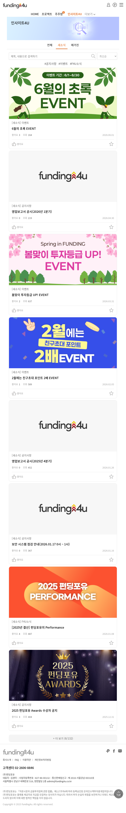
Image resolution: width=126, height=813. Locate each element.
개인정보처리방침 (43, 759)
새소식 (62, 45)
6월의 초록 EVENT (24, 128)
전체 (49, 45)
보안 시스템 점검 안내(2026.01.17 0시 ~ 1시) (41, 544)
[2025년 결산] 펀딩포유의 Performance (38, 627)
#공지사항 (50, 64)
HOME (35, 14)
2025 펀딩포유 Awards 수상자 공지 (34, 710)
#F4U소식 (76, 64)
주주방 (59, 14)
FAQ (17, 759)
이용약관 (27, 759)
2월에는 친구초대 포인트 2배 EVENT (35, 378)
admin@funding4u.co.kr (59, 781)
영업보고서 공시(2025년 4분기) (32, 461)
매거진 (75, 45)
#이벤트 (63, 64)
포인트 (115, 5)
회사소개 (7, 759)
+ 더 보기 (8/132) (63, 738)
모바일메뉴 (121, 5)
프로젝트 (47, 14)
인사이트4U (75, 14)
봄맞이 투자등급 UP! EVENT (30, 294)
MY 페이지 (108, 5)
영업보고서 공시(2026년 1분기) (32, 211)
